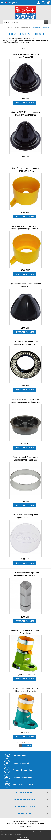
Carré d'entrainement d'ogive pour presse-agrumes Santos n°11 (25, 574)
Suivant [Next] (29, 746)
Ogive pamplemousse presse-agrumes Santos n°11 (25, 285)
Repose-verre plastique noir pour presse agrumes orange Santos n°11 (25, 400)
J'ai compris (23, 837)
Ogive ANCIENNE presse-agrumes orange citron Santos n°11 (25, 113)
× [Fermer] (48, 835)
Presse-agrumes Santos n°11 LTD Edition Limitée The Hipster (25, 689)
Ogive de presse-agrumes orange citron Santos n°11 (25, 55)
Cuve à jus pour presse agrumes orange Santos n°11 (25, 169)
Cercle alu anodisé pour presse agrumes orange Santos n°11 (25, 458)
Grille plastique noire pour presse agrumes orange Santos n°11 (25, 342)
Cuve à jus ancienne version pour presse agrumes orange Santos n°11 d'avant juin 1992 (25, 228)
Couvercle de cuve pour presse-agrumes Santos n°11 (26, 516)
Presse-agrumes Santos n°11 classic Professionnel (25, 631)
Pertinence (25, 48)
